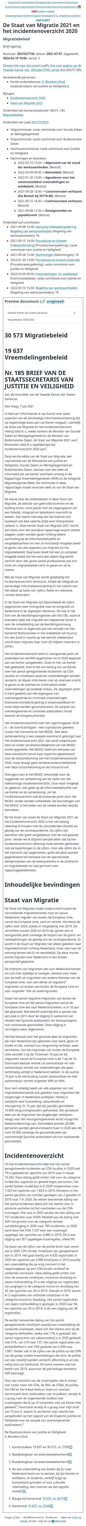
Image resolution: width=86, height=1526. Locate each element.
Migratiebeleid (13, 115)
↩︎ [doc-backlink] (70, 1447)
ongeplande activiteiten (50, 2)
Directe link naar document (22, 66)
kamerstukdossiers (65, 6)
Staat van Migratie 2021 (26, 103)
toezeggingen (14, 15)
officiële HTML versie (45, 70)
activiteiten (28, 2)
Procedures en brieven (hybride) (58, 260)
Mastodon (59, 1521)
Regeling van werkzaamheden (56, 288)
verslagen (47, 15)
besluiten (71, 2)
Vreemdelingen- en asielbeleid (57, 274)
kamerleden (44, 6)
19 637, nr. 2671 (53, 1499)
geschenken (28, 6)
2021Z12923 (39, 122)
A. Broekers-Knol (53, 82)
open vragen (46, 11)
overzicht (14, 2)
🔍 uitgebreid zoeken (67, 15)
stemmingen (32, 15)
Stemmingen (44, 255)
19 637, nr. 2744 (38, 1506)
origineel (55, 301)
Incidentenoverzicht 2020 (27, 98)
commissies (12, 6)
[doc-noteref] (66, 422)
